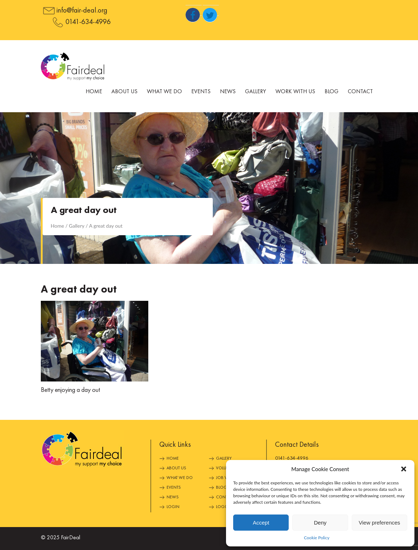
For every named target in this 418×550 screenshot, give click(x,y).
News (228, 92)
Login (173, 507)
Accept (261, 523)
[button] (403, 469)
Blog (331, 92)
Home (94, 92)
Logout (224, 507)
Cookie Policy (316, 537)
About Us (124, 92)
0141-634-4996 (88, 22)
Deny (320, 523)
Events (201, 92)
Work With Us (295, 92)
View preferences (379, 523)
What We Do (164, 92)
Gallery (255, 92)
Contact (360, 92)
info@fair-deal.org (82, 10)
